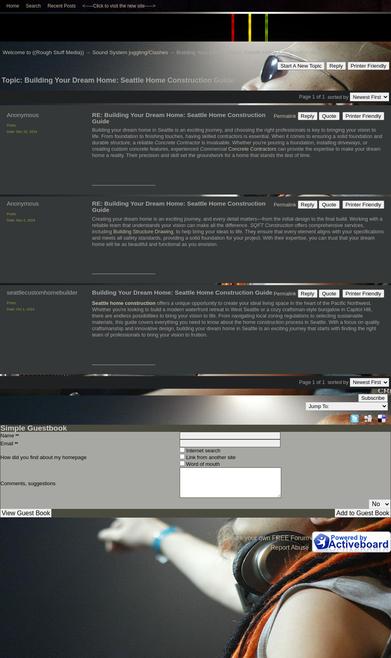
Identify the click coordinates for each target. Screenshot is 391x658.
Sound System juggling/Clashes (130, 52)
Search (33, 6)
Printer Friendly (368, 66)
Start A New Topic (300, 66)
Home (12, 6)
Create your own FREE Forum (266, 538)
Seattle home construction (124, 303)
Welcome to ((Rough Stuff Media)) (43, 52)
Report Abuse (290, 547)
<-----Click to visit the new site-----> (119, 6)
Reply (336, 66)
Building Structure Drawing (143, 231)
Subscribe (373, 398)
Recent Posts (61, 6)
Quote (329, 116)
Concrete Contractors (252, 149)
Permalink (285, 116)
